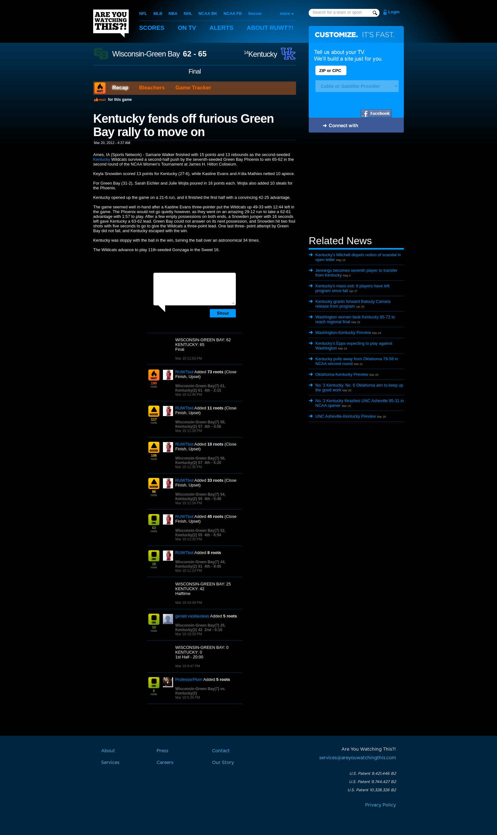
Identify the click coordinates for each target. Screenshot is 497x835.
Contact (221, 751)
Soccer (255, 13)
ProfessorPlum (188, 679)
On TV (187, 27)
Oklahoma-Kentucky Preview (341, 374)
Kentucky (260, 54)
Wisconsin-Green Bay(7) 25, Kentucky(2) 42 (200, 627)
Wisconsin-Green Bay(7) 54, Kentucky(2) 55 (200, 496)
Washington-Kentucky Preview (343, 332)
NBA (173, 13)
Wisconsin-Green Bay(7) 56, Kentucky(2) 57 (200, 424)
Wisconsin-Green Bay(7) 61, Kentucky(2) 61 (200, 388)
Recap (120, 88)
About (270, 27)
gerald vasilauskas (192, 616)
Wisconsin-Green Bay (146, 54)
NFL (143, 13)
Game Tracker (193, 88)
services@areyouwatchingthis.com (357, 758)
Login (393, 12)
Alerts (222, 27)
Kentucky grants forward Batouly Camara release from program (352, 304)
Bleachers (152, 88)
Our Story (223, 762)
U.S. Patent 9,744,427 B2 (372, 782)
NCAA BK (207, 13)
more (285, 13)
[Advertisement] (356, 185)
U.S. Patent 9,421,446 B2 (372, 773)
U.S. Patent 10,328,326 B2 (371, 790)
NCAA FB (232, 13)
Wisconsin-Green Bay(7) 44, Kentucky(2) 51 (200, 564)
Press (162, 751)
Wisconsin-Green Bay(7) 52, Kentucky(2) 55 (200, 532)
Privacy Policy (380, 805)
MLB (157, 13)
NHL (188, 13)
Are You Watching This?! (111, 23)
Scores (152, 27)
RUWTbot (184, 371)
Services (110, 762)
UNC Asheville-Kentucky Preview (345, 416)
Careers (165, 762)
